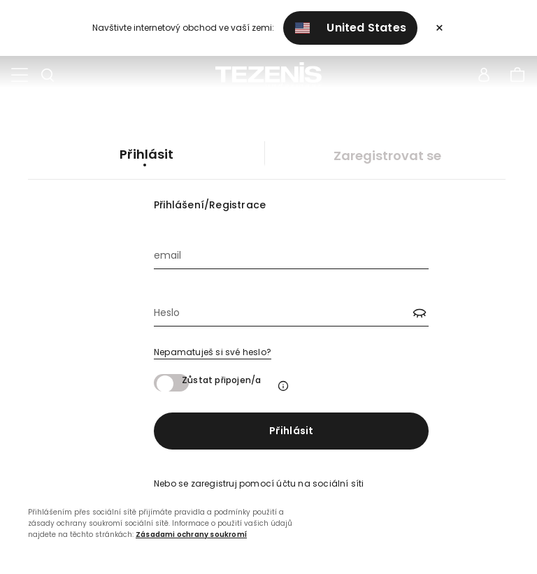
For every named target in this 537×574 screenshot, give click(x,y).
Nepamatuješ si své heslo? (212, 352)
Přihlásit (291, 431)
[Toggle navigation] (19, 75)
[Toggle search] (47, 75)
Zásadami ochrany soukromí (191, 534)
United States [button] (351, 28)
